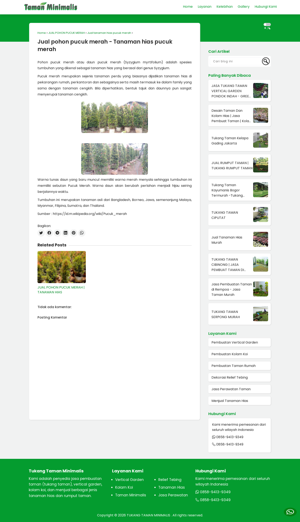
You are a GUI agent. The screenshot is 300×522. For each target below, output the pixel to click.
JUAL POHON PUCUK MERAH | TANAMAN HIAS (61, 289)
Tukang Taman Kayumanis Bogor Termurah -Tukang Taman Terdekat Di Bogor (227, 190)
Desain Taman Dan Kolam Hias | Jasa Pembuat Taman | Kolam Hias (231, 116)
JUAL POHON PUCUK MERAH (66, 33)
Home (42, 33)
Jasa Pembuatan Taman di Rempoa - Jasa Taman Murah (231, 289)
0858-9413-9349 (229, 437)
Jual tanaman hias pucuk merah (109, 33)
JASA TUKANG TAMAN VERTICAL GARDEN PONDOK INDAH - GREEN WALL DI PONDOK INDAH (231, 91)
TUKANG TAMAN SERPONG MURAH (225, 314)
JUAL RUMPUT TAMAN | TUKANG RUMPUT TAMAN (231, 166)
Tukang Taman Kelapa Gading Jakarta (229, 141)
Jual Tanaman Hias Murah (226, 240)
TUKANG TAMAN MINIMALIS (149, 515)
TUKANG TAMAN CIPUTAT (224, 215)
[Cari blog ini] (235, 61)
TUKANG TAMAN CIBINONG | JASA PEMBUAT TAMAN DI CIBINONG (227, 264)
